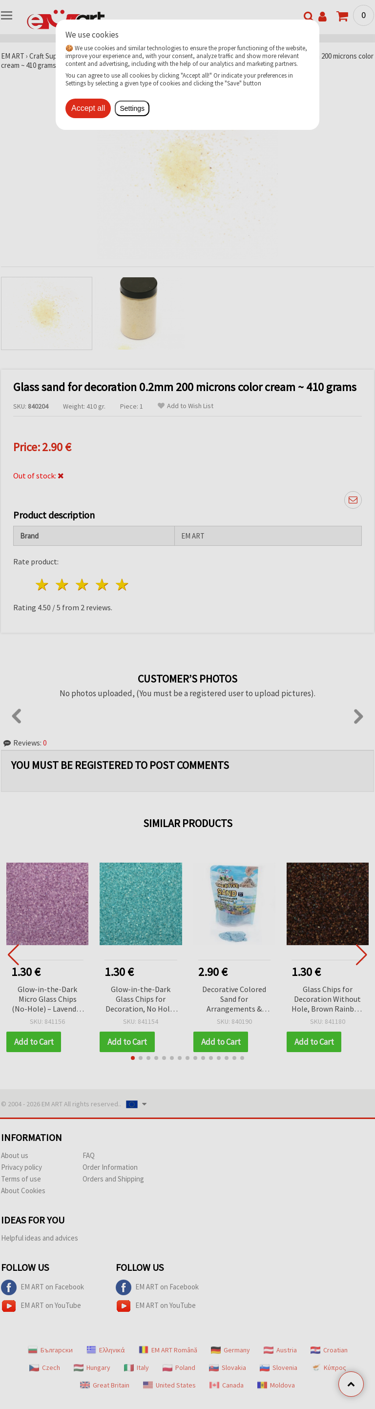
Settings (132, 108)
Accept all (88, 108)
